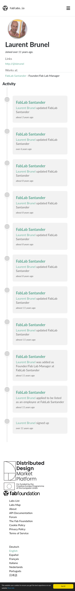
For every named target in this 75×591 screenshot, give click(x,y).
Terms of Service (19, 533)
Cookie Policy (17, 525)
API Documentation (21, 512)
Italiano (13, 562)
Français (14, 558)
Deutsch (14, 546)
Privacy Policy (17, 529)
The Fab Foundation (21, 521)
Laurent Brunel (26, 108)
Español (13, 554)
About (13, 508)
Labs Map (15, 504)
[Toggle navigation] (68, 8)
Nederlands (16, 567)
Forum (13, 516)
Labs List (14, 500)
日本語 (13, 575)
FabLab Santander (15, 75)
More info (11, 588)
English (13, 550)
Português (15, 571)
